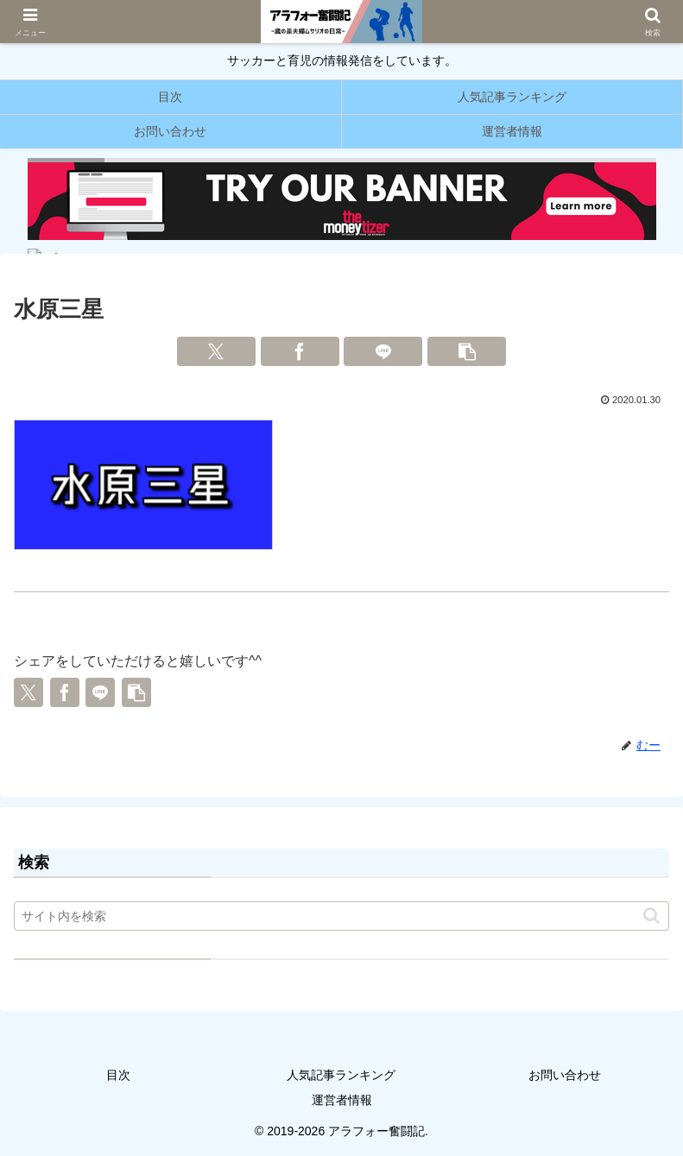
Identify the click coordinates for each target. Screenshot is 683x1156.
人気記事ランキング (341, 1075)
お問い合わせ (564, 1075)
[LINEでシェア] (383, 351)
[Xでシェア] (216, 351)
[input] (341, 916)
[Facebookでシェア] (300, 351)
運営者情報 (342, 1100)
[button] (466, 351)
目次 (118, 1075)
